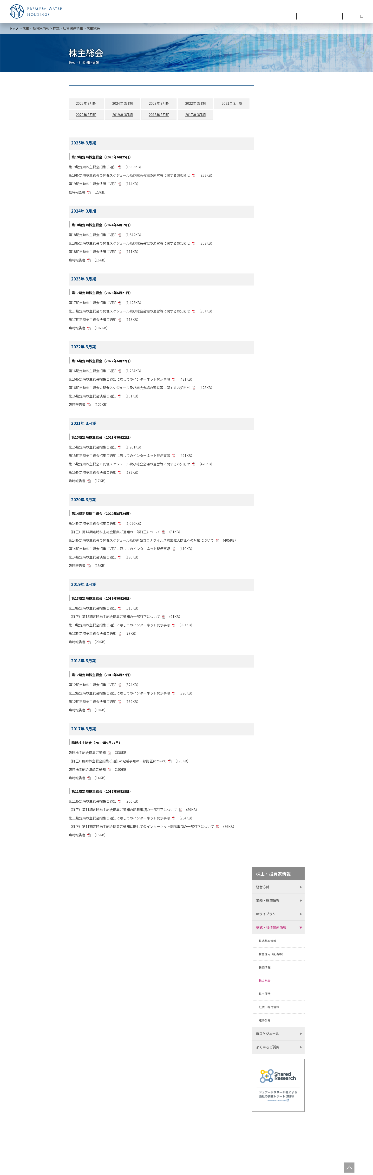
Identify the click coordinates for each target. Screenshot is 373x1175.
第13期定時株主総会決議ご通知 (92, 635)
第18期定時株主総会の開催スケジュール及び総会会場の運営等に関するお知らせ (129, 245)
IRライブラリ (266, 132)
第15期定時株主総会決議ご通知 (92, 474)
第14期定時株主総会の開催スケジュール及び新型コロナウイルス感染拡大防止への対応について (141, 542)
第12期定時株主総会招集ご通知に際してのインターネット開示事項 (119, 695)
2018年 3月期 (152, 116)
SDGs (354, 15)
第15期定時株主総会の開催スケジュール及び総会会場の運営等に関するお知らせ (129, 466)
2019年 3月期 (118, 116)
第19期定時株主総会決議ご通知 (92, 185)
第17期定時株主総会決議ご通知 (92, 321)
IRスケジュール (267, 252)
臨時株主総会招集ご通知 (87, 754)
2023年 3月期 (152, 105)
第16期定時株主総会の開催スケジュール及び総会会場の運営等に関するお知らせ (129, 389)
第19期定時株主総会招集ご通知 (92, 169)
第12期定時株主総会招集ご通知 (92, 686)
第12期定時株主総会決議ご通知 (92, 703)
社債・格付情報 (269, 226)
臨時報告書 (77, 194)
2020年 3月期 (84, 116)
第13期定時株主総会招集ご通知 (92, 610)
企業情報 (261, 15)
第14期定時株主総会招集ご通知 (92, 525)
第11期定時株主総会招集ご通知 (92, 803)
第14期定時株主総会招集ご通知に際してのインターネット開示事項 (119, 550)
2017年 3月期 (186, 116)
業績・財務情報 (268, 119)
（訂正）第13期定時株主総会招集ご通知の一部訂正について (114, 619)
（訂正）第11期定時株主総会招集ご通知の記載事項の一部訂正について (123, 811)
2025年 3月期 (84, 105)
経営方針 (262, 105)
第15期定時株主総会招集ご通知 (92, 449)
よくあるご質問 (268, 265)
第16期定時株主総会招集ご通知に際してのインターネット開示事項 (119, 381)
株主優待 (264, 212)
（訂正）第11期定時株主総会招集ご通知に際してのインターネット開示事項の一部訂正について (141, 828)
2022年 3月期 (186, 105)
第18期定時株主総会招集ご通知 (92, 236)
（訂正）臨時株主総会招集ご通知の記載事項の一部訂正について (117, 763)
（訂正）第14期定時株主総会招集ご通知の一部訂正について (114, 534)
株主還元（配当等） (272, 173)
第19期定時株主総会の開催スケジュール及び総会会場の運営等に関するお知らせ (129, 177)
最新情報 (288, 15)
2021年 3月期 (219, 105)
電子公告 (264, 239)
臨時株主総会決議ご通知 (87, 771)
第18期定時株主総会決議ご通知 (92, 253)
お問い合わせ (353, 7)
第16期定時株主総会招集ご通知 (92, 372)
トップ (14, 28)
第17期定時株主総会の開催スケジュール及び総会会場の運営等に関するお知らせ (130, 313)
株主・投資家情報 (322, 15)
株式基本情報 (267, 159)
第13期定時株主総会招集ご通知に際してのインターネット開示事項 (119, 627)
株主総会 (264, 199)
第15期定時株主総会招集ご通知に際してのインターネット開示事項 (119, 457)
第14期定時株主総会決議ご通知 (92, 559)
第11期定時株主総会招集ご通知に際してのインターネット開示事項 (119, 820)
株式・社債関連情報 (68, 28)
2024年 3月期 (118, 105)
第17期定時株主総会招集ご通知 (93, 305)
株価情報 (264, 186)
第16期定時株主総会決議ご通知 (93, 398)
